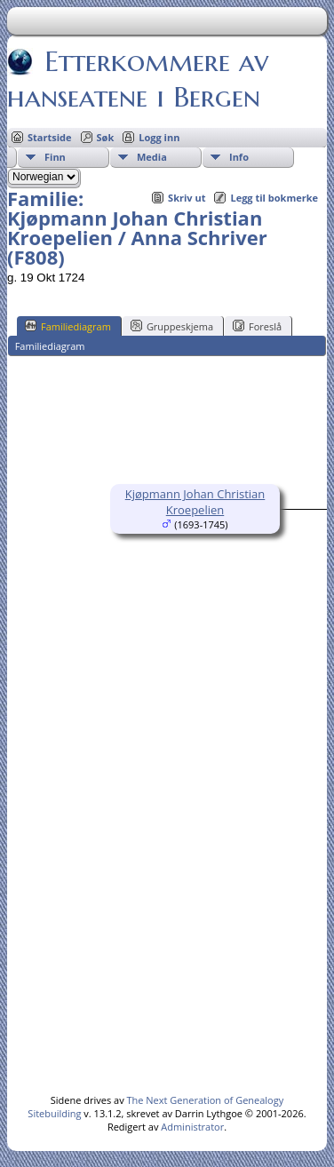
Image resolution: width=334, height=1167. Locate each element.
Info (239, 156)
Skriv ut (186, 197)
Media (152, 156)
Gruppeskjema (172, 326)
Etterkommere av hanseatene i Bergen (137, 79)
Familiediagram (68, 326)
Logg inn (159, 137)
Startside (50, 137)
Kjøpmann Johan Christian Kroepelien (195, 502)
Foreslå (257, 326)
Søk (106, 137)
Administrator (192, 1126)
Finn (55, 156)
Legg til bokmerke (274, 197)
